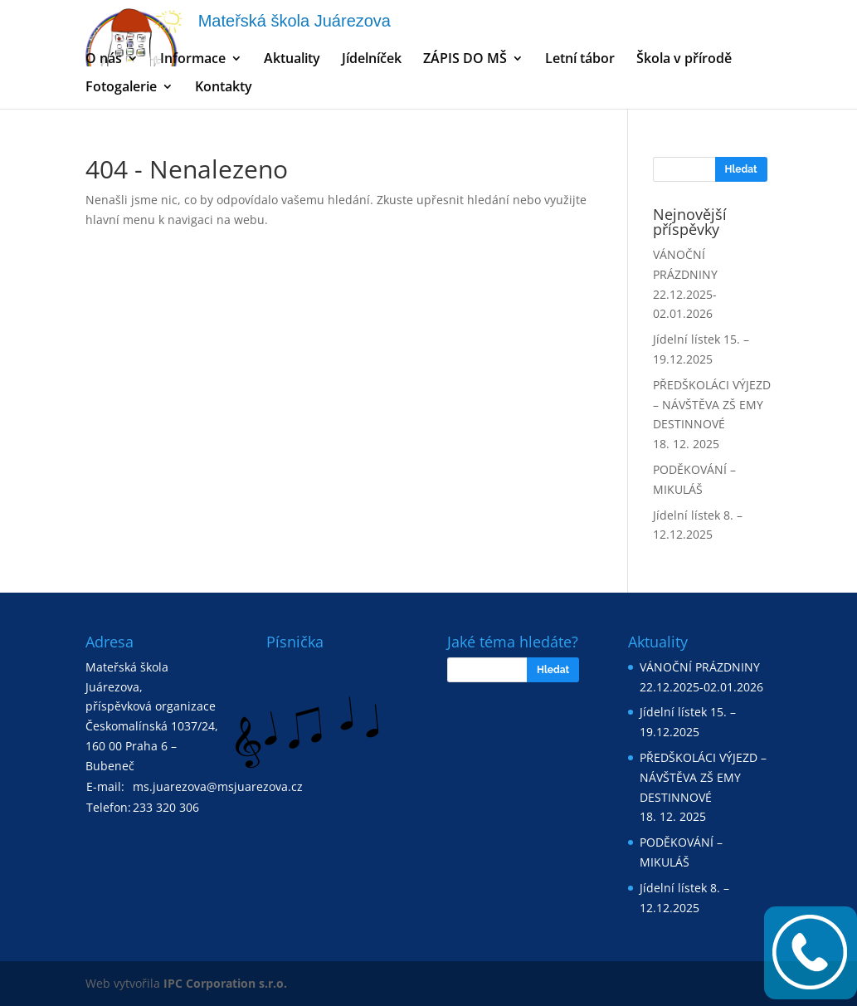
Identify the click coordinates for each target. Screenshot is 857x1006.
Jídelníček (372, 59)
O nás (103, 59)
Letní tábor (580, 59)
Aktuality (292, 59)
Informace (193, 59)
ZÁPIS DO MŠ (465, 59)
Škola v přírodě (684, 59)
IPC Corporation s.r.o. (225, 983)
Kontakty (223, 88)
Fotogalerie (121, 88)
